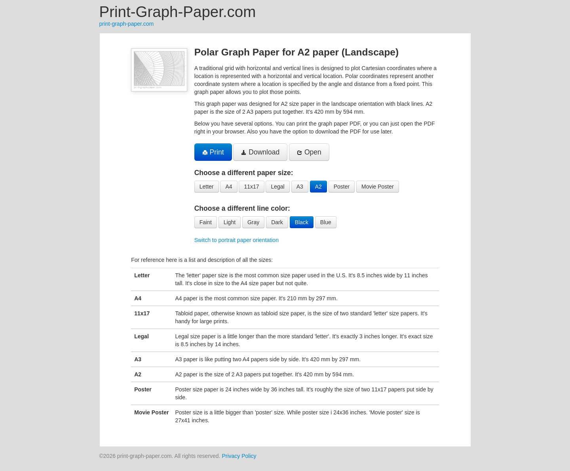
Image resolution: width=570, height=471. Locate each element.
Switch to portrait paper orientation (236, 240)
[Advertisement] (60, 152)
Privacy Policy (239, 456)
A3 (299, 186)
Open (309, 152)
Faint (206, 222)
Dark (277, 222)
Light (230, 222)
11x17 (251, 186)
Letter (207, 186)
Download (260, 152)
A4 (228, 186)
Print (213, 152)
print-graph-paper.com (126, 24)
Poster (342, 186)
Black (301, 222)
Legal (277, 186)
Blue (325, 222)
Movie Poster (377, 186)
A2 (318, 186)
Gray (253, 222)
